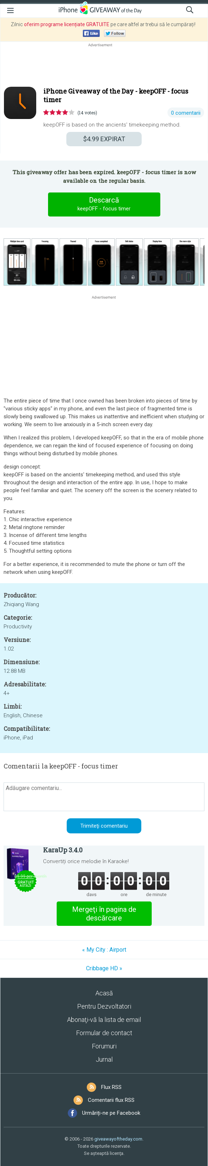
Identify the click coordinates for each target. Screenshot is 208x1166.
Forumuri (104, 1046)
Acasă (104, 993)
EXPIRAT (104, 139)
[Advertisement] (104, 66)
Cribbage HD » (104, 968)
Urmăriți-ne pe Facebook (111, 1113)
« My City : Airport (104, 949)
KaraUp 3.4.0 (62, 850)
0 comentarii (185, 113)
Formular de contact (104, 1033)
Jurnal (104, 1059)
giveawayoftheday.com (118, 1139)
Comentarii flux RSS (111, 1100)
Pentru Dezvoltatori (104, 1006)
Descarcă (104, 204)
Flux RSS (111, 1087)
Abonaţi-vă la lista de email (104, 1019)
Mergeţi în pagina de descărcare (104, 913)
